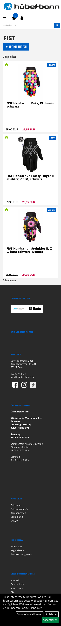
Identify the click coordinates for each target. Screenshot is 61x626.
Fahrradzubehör (19, 509)
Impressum (17, 588)
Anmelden (16, 546)
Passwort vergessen (21, 554)
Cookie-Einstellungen (29, 614)
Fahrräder (16, 505)
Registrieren (17, 550)
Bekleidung (17, 516)
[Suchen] (57, 25)
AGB (13, 591)
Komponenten (18, 512)
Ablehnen (52, 614)
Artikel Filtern (16, 47)
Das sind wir (17, 584)
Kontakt (15, 580)
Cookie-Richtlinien (31, 608)
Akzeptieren (50, 620)
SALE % (14, 520)
